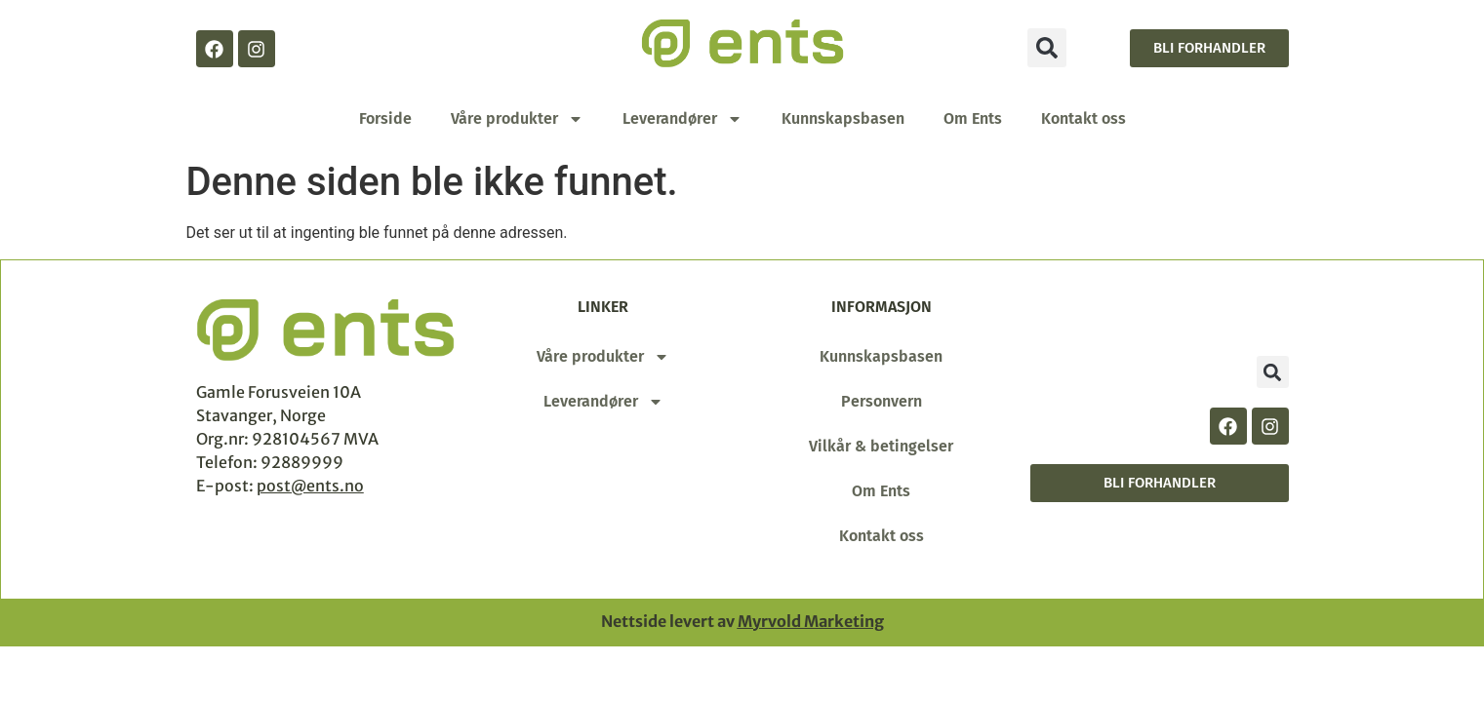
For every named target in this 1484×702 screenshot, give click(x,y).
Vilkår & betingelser (881, 446)
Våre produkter (517, 118)
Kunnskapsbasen (843, 118)
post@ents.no (310, 485)
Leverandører (682, 118)
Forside (385, 118)
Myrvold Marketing (811, 621)
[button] (1046, 47)
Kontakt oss (1083, 118)
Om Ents (972, 118)
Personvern (881, 401)
